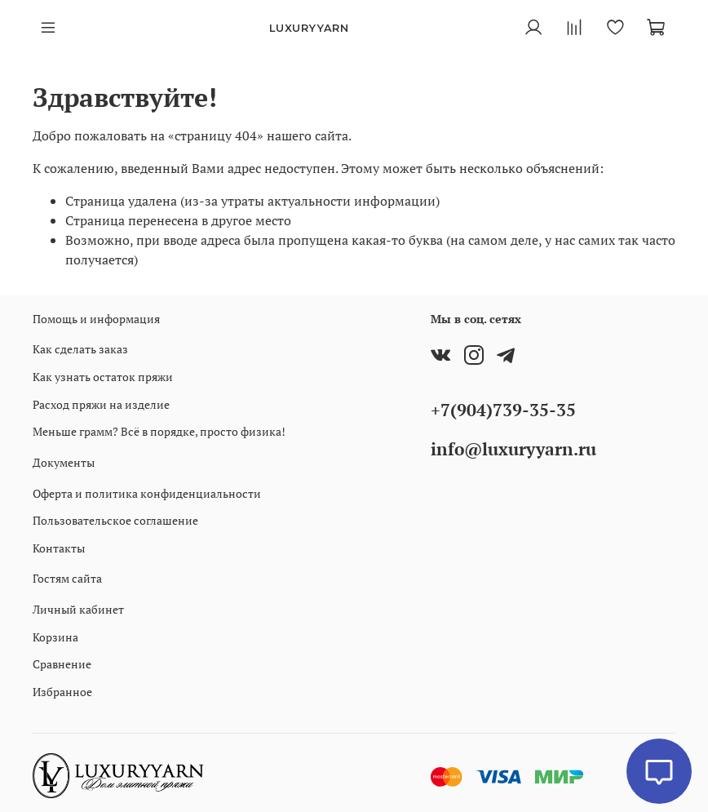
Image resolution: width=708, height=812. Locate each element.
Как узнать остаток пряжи (103, 376)
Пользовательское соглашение (115, 520)
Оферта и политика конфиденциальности (147, 493)
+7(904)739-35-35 (503, 409)
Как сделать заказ (80, 349)
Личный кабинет (78, 609)
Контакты (59, 548)
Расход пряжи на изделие (101, 404)
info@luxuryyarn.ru (513, 448)
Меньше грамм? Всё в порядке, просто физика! (159, 431)
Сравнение (62, 664)
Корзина (55, 637)
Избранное (62, 691)
